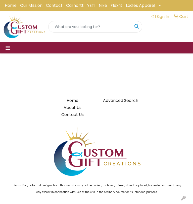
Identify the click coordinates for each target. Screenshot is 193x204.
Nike (103, 5)
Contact (54, 5)
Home (11, 5)
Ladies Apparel (140, 5)
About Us (72, 107)
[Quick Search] (90, 27)
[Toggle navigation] (8, 47)
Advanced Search (120, 100)
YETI (91, 5)
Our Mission (31, 5)
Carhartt (75, 5)
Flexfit (116, 5)
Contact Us (72, 115)
